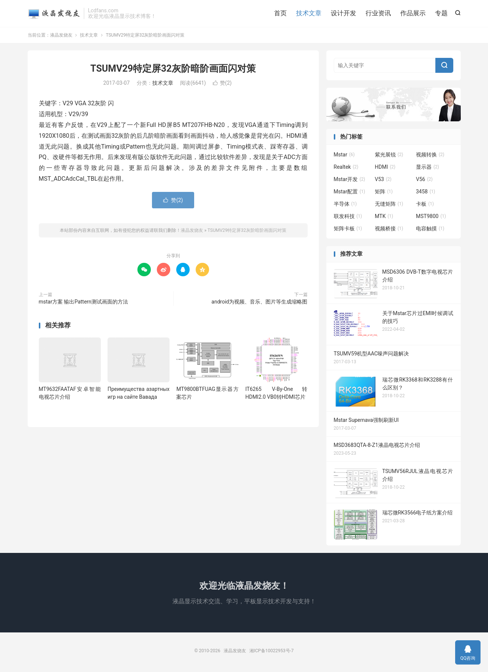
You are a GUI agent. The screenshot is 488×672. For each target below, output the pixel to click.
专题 (441, 13)
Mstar (344, 155)
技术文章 (308, 13)
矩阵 (384, 192)
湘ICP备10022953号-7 (271, 650)
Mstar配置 (349, 192)
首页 (280, 13)
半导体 (345, 204)
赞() (222, 83)
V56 (424, 180)
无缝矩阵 (389, 204)
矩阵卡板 (348, 229)
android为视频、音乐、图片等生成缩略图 (259, 302)
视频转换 (430, 155)
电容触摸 (430, 229)
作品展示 (413, 13)
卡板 (425, 204)
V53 (383, 180)
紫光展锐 (389, 155)
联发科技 (348, 217)
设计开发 (343, 13)
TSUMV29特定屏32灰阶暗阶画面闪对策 (173, 68)
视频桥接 (389, 229)
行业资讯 (378, 13)
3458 (425, 192)
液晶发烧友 (54, 13)
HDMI (385, 167)
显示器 (427, 167)
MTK (384, 217)
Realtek (346, 167)
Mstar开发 (349, 180)
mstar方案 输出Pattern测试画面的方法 (83, 302)
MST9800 (431, 217)
